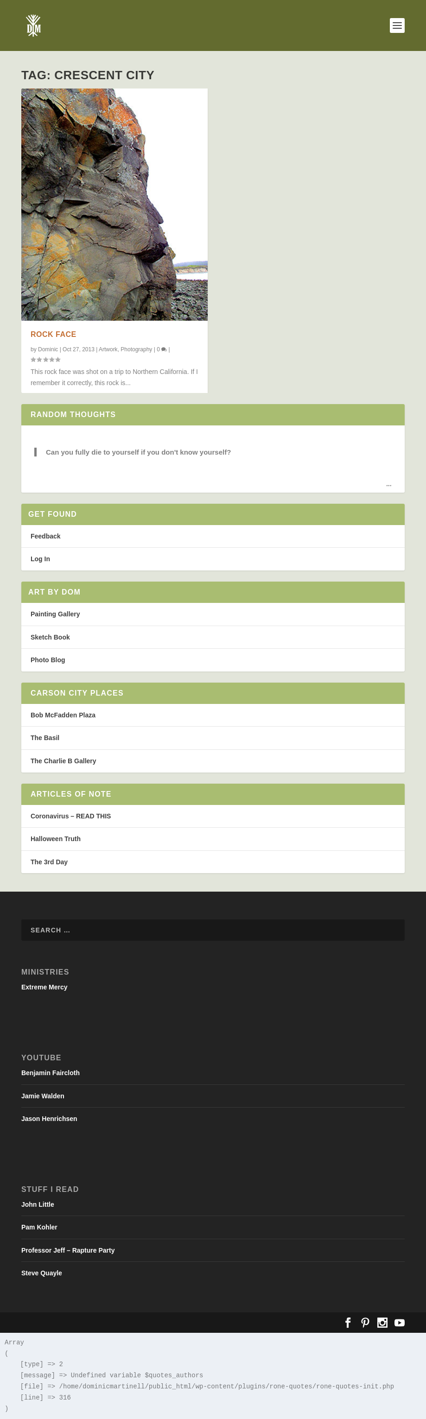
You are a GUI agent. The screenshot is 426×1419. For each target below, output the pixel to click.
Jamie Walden (42, 1096)
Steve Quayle (41, 1273)
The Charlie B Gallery (63, 761)
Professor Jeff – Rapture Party (68, 1250)
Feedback (46, 536)
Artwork (108, 349)
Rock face (53, 334)
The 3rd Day (49, 862)
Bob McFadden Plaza (63, 715)
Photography (136, 349)
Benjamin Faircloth (50, 1073)
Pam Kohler (39, 1227)
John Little (37, 1204)
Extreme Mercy (44, 987)
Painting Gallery (55, 614)
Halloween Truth (56, 839)
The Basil (45, 737)
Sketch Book (50, 637)
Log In (40, 559)
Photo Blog (48, 660)
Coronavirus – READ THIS (71, 816)
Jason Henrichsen (49, 1118)
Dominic (48, 349)
